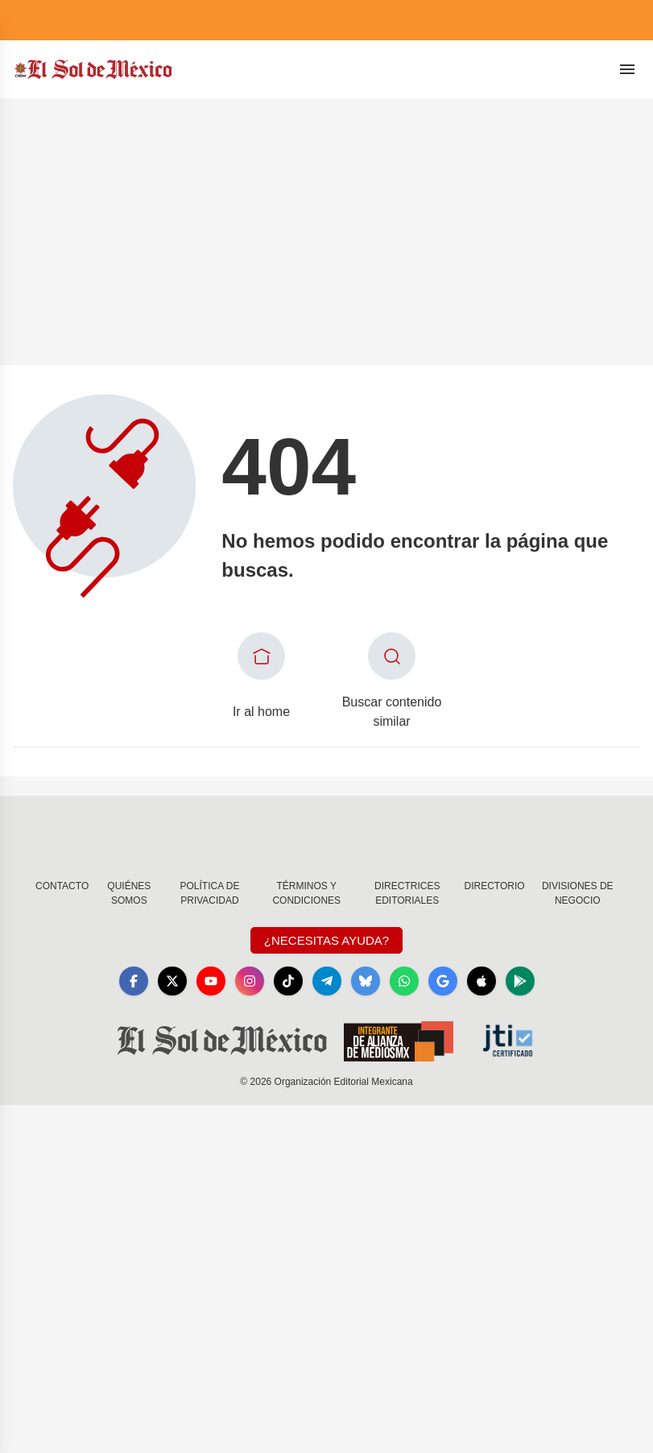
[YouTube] (210, 981)
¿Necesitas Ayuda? (326, 940)
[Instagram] (249, 981)
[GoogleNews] (442, 981)
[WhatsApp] (404, 981)
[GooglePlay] (520, 981)
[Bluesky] (365, 981)
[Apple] (481, 981)
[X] (172, 981)
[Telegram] (326, 981)
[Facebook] (133, 981)
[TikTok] (288, 981)
